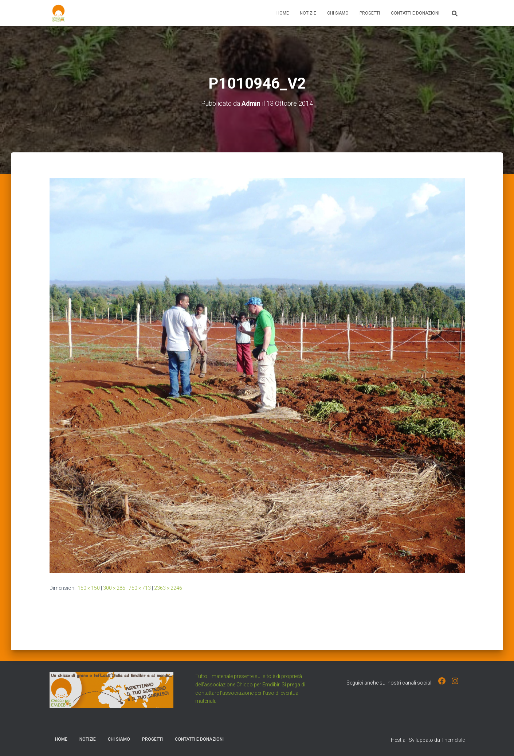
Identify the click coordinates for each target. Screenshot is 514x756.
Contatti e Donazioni (415, 13)
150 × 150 (89, 588)
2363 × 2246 (168, 588)
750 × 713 (140, 588)
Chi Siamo (338, 13)
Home (282, 13)
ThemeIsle (453, 740)
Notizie (308, 13)
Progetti (370, 13)
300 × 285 (114, 588)
